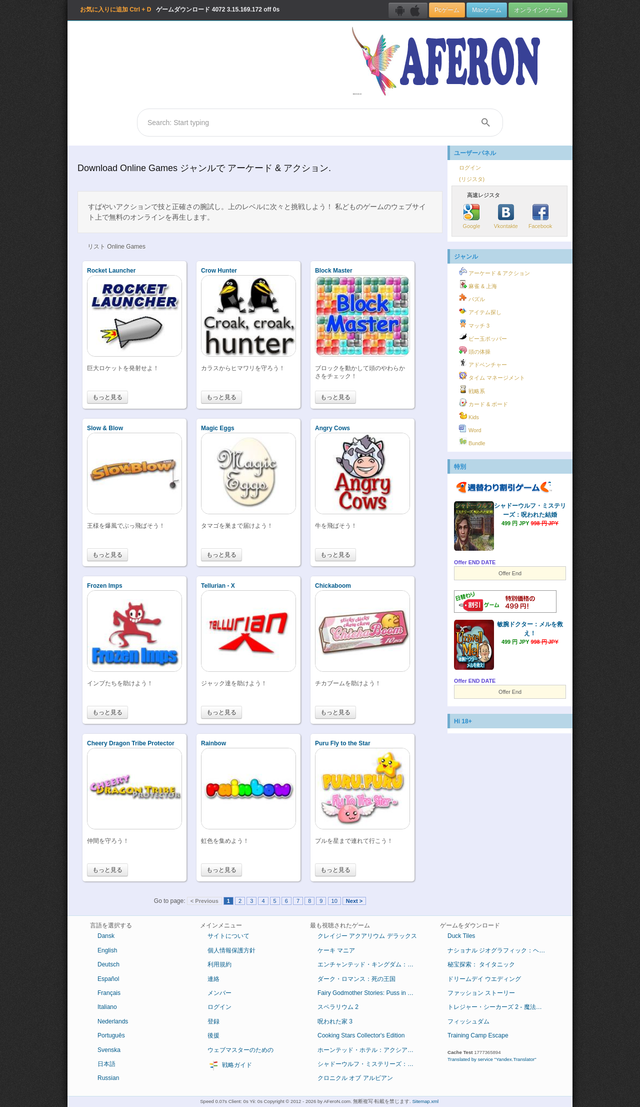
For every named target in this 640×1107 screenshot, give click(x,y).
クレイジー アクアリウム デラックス (367, 935)
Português (111, 1035)
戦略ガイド (230, 1065)
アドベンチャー (483, 363)
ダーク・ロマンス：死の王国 (357, 978)
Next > (354, 901)
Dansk (106, 935)
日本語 (107, 1063)
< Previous (204, 901)
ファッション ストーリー (481, 992)
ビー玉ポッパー (483, 337)
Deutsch (109, 964)
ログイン (470, 168)
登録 (214, 1021)
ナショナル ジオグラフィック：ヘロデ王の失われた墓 (501, 950)
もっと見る (107, 397)
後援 (214, 1035)
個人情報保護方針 (232, 950)
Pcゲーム (447, 10)
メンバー (220, 992)
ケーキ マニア (336, 950)
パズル (472, 297)
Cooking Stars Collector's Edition (361, 1035)
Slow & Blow (105, 428)
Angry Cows (332, 428)
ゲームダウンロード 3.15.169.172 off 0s (180, 9)
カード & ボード (483, 402)
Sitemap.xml (425, 1101)
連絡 (214, 978)
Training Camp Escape (478, 1035)
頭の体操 (474, 350)
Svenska (109, 1049)
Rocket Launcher (111, 270)
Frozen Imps (104, 585)
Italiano (107, 1006)
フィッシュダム (469, 1021)
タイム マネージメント (492, 376)
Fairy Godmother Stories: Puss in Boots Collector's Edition (371, 992)
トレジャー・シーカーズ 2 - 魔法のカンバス (501, 1006)
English (107, 950)
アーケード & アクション (494, 271)
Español (108, 978)
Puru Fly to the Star (342, 743)
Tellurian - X (218, 585)
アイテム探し (480, 310)
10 (335, 901)
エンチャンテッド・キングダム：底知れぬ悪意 (371, 964)
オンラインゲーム (538, 10)
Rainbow (213, 743)
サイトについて (229, 935)
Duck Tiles (461, 935)
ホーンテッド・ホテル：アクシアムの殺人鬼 (371, 1049)
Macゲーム (486, 10)
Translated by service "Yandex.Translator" (492, 1059)
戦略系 (472, 389)
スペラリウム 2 (338, 1006)
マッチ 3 (474, 324)
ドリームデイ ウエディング (484, 978)
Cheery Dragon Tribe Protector (130, 743)
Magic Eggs (217, 428)
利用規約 (220, 964)
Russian (108, 1077)
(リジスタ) (471, 179)
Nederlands (113, 1021)
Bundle (472, 441)
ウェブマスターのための (241, 1049)
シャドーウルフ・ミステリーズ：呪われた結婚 (371, 1063)
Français (109, 992)
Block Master (333, 270)
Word (470, 428)
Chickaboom (333, 585)
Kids (469, 415)
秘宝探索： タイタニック (481, 964)
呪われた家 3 (335, 1021)
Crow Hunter (219, 270)
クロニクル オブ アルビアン (355, 1077)
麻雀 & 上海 (478, 284)
